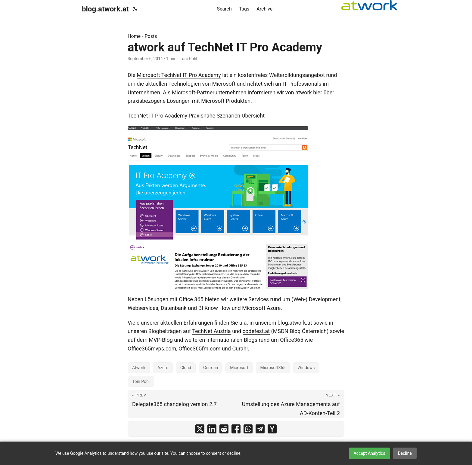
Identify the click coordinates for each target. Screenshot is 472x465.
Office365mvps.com (152, 348)
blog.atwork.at (105, 9)
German (210, 367)
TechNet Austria (211, 331)
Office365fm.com (199, 348)
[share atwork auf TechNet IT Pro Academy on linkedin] (211, 428)
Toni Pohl (141, 381)
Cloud (185, 367)
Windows (306, 367)
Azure (162, 367)
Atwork (138, 367)
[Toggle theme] (134, 9)
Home (134, 36)
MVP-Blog (160, 340)
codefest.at (256, 331)
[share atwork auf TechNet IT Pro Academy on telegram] (260, 428)
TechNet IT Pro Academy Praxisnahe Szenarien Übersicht (196, 115)
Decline (405, 453)
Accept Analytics (369, 453)
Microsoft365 (273, 367)
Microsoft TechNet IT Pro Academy (179, 75)
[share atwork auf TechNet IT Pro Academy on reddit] (223, 428)
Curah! (240, 348)
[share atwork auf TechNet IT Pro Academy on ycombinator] (272, 428)
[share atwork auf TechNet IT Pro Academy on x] (199, 428)
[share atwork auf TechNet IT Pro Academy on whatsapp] (248, 428)
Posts (151, 36)
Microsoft (239, 367)
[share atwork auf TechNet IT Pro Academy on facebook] (236, 428)
